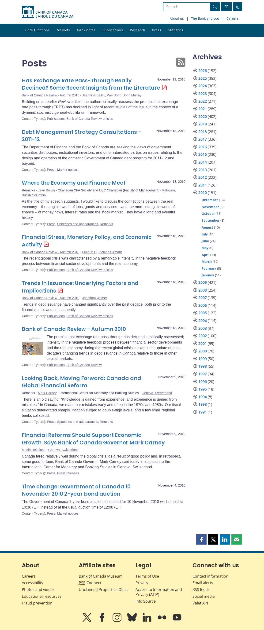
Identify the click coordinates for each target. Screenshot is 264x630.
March (207, 261)
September (210, 220)
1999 (202, 358)
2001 (202, 343)
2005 (202, 312)
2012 (202, 177)
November (210, 207)
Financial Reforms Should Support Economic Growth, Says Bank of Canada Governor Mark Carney (93, 439)
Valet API (200, 603)
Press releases (68, 473)
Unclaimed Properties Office (103, 589)
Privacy (142, 582)
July (205, 234)
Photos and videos (38, 589)
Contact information (210, 576)
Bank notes (86, 30)
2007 (202, 297)
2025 (202, 78)
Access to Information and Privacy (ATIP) (159, 592)
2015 (202, 154)
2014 (202, 162)
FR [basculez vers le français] (226, 6)
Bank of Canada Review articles (89, 119)
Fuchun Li (89, 252)
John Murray (132, 95)
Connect (90, 582)
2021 (202, 108)
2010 (202, 192)
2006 (202, 305)
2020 (202, 116)
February (209, 268)
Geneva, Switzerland (157, 393)
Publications (112, 30)
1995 (202, 389)
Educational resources (41, 596)
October (208, 213)
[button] (201, 539)
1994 (202, 396)
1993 (202, 404)
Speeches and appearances (77, 224)
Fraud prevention (37, 603)
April (205, 255)
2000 (202, 351)
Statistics (175, 30)
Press (156, 30)
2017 (202, 139)
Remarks (106, 224)
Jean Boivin (46, 190)
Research (137, 30)
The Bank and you (205, 18)
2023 (202, 93)
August (207, 227)
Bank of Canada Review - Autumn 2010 (50, 95)
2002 (202, 335)
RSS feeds (201, 589)
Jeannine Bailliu (93, 95)
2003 (202, 328)
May (205, 247)
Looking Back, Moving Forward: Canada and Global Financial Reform (81, 382)
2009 (202, 282)
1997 (202, 374)
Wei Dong (114, 95)
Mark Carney (47, 393)
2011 (202, 185)
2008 (202, 290)
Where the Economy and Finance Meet (73, 183)
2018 (202, 131)
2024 (202, 85)
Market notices (68, 170)
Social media (203, 596)
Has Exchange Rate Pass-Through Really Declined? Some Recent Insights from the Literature (91, 84)
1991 (202, 412)
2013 (202, 169)
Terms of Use (147, 576)
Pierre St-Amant (110, 252)
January (208, 275)
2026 (202, 70)
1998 (202, 366)
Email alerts (202, 582)
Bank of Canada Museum (101, 576)
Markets (63, 30)
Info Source (146, 601)
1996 (202, 381)
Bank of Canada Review (84, 365)
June (205, 241)
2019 (202, 124)
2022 (202, 101)
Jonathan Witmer (94, 298)
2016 (202, 147)
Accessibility (32, 582)
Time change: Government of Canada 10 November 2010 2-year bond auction (76, 490)
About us (177, 18)
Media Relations (33, 450)
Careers (232, 18)
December (210, 200)
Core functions (37, 30)
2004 (202, 320)
